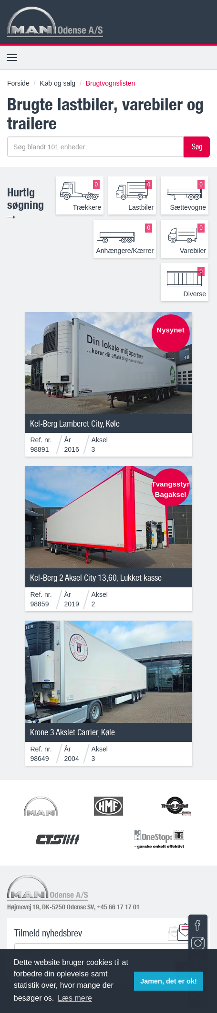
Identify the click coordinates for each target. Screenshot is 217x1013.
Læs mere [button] (75, 998)
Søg (197, 146)
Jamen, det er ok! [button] (168, 981)
